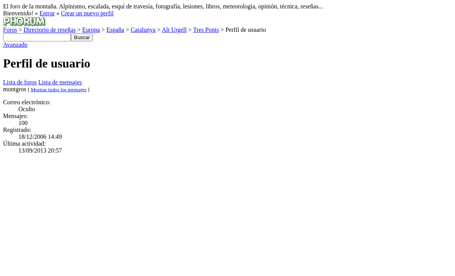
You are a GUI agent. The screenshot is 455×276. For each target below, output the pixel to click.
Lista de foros (20, 82)
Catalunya (143, 29)
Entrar (47, 13)
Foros (10, 29)
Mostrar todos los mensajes (58, 89)
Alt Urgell (174, 29)
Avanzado (15, 44)
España (115, 29)
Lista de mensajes (60, 82)
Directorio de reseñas (49, 29)
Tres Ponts (206, 29)
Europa (91, 29)
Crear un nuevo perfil (87, 13)
